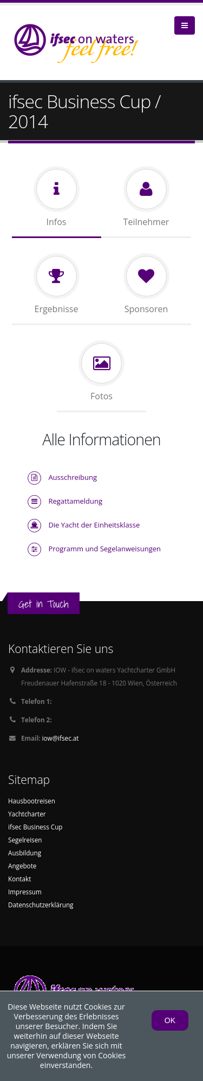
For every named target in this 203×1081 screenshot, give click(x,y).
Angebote (22, 865)
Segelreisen (25, 839)
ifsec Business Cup (35, 826)
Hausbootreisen (31, 800)
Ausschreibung (72, 477)
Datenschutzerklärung (40, 904)
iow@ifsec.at (60, 738)
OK (170, 1020)
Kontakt (19, 878)
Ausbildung (24, 852)
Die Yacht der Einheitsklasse (94, 525)
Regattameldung (75, 501)
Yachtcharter (27, 813)
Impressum (25, 891)
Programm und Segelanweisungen (104, 548)
